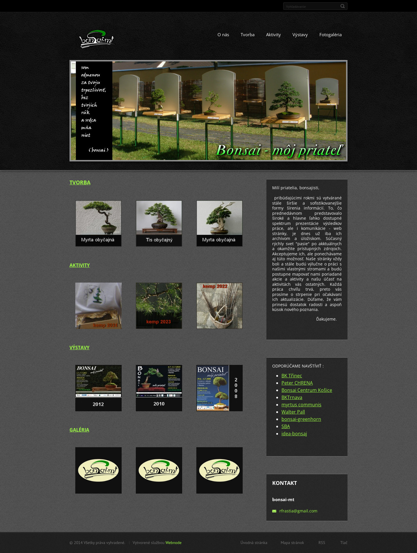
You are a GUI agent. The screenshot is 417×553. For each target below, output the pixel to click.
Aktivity (273, 34)
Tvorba (248, 34)
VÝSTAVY (79, 347)
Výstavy (300, 34)
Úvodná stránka (253, 542)
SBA (285, 426)
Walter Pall (293, 412)
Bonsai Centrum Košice (306, 390)
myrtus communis (301, 404)
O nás (223, 34)
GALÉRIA (79, 430)
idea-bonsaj (294, 433)
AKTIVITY (80, 265)
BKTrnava (291, 397)
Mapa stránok (292, 542)
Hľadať (342, 6)
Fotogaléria (330, 34)
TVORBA (80, 182)
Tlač (344, 542)
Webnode (173, 542)
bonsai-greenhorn (301, 419)
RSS (322, 542)
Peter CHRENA (297, 383)
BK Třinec (291, 375)
